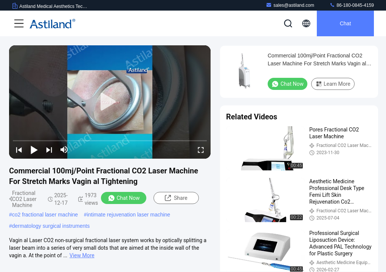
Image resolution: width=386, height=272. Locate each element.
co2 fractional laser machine (45, 215)
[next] (49, 149)
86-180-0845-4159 (351, 5)
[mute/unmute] (64, 149)
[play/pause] (34, 149)
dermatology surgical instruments (51, 226)
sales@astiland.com (290, 5)
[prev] (18, 149)
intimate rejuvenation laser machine (128, 215)
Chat (345, 23)
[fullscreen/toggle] (200, 149)
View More (82, 255)
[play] (110, 102)
